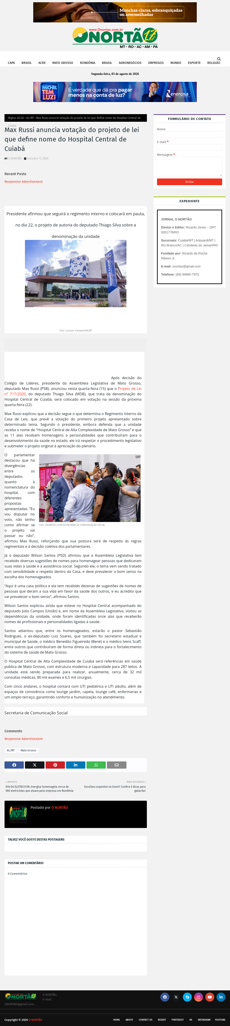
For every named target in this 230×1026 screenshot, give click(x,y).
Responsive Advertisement (23, 182)
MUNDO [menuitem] (175, 63)
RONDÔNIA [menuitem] (87, 63)
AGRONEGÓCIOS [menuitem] (130, 63)
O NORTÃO (15, 158)
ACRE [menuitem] (42, 63)
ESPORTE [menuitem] (194, 63)
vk (190, 1019)
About (129, 1019)
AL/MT (30, 118)
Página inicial (16, 118)
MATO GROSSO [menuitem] (62, 63)
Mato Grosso (28, 750)
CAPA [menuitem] (11, 63)
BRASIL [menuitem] (27, 63)
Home (116, 1019)
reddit (162, 1019)
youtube (220, 1019)
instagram (204, 1019)
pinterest (178, 1019)
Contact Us (145, 1019)
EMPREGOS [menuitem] (156, 63)
